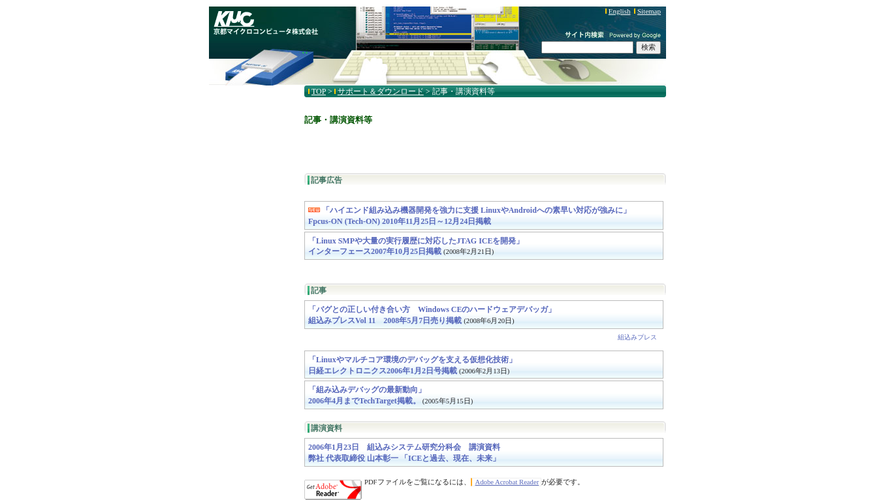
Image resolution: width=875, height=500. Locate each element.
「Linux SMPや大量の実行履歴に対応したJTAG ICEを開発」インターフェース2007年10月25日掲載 (416, 246)
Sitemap (649, 11)
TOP (318, 91)
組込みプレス (637, 337)
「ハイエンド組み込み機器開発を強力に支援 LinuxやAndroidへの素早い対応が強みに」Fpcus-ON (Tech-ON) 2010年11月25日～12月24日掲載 (469, 216)
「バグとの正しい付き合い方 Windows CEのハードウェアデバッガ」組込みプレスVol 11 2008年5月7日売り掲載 (432, 315)
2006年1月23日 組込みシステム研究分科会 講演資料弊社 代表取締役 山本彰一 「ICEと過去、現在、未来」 (404, 453)
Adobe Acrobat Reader (507, 482)
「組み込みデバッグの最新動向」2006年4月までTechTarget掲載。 (390, 395)
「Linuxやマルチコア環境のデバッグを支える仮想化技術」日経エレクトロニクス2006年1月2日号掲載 (412, 365)
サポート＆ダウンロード (381, 91)
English (620, 11)
